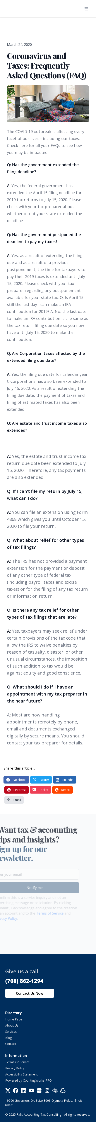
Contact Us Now (29, 993)
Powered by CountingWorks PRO (28, 1080)
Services (11, 1031)
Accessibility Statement (21, 1074)
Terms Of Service (17, 1062)
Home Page (13, 1019)
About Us (11, 1025)
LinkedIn (65, 780)
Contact (10, 1044)
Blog (8, 1038)
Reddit (62, 790)
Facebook (16, 780)
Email (14, 800)
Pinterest (16, 790)
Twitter (41, 780)
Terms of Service (45, 913)
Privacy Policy (14, 1068)
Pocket (40, 790)
